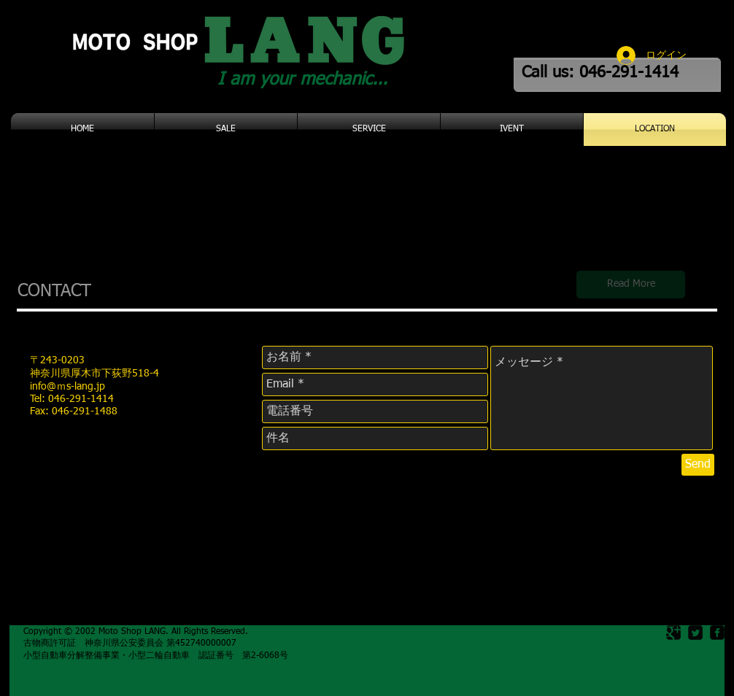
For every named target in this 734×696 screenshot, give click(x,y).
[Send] (697, 465)
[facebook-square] (717, 632)
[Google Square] (673, 632)
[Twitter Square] (695, 632)
